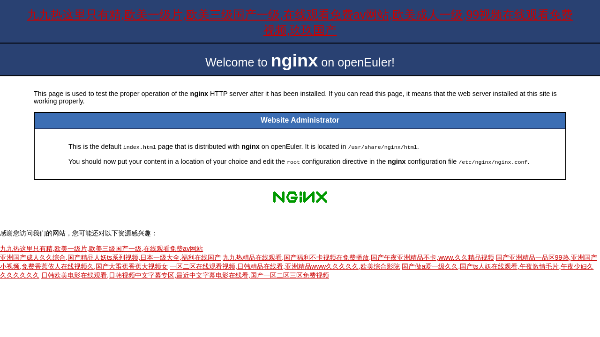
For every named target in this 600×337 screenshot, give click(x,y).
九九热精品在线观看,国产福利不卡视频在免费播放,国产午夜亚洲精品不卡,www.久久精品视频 (358, 256)
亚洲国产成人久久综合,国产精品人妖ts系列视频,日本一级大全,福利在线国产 (110, 256)
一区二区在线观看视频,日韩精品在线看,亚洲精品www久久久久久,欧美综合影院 (285, 265)
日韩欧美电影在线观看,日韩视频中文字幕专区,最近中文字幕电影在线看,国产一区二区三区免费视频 (185, 274)
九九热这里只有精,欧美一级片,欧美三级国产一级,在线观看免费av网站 (101, 247)
